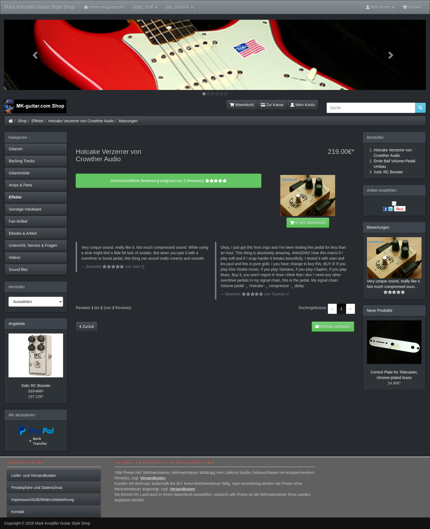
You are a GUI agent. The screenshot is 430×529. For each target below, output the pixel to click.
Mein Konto (302, 105)
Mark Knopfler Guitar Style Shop (39, 7)
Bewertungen (378, 227)
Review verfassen (333, 326)
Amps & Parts (20, 185)
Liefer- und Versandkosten (33, 475)
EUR (145, 7)
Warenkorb (242, 105)
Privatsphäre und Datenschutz (37, 487)
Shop (22, 121)
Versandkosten (153, 478)
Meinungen (128, 121)
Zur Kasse (272, 105)
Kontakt (17, 512)
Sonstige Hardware (25, 209)
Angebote (17, 323)
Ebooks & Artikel (23, 233)
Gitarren (16, 149)
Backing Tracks (22, 161)
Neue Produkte (379, 310)
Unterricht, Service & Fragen (33, 245)
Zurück (86, 326)
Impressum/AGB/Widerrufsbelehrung (42, 499)
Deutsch (179, 7)
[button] (35, 55)
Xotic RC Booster (35, 385)
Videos (15, 257)
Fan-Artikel (18, 221)
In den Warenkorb (308, 222)
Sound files (18, 269)
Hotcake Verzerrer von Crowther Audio (81, 121)
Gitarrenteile (19, 173)
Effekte (37, 121)
